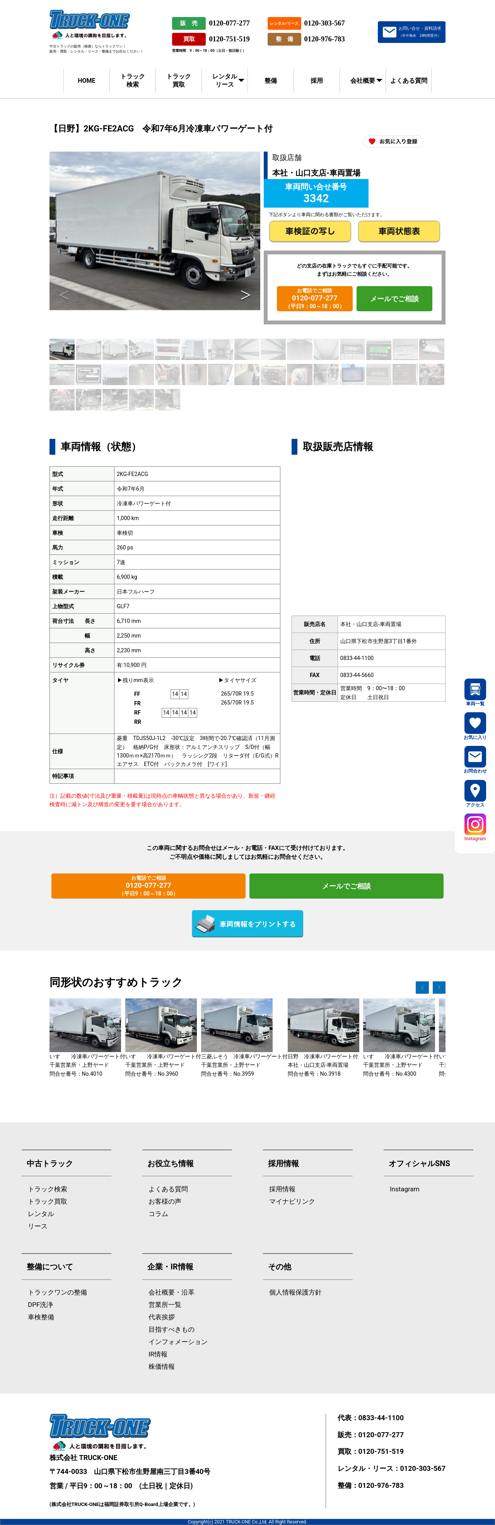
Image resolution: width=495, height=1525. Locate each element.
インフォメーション (178, 1342)
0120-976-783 (324, 39)
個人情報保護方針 (295, 1292)
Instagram (405, 1189)
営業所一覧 (164, 1305)
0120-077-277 (229, 23)
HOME (86, 80)
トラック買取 (178, 80)
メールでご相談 (394, 299)
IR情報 (157, 1354)
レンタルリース (224, 80)
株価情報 (161, 1366)
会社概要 (362, 80)
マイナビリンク (292, 1201)
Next (245, 295)
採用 (317, 80)
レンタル (41, 1214)
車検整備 (41, 1317)
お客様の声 (164, 1201)
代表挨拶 (161, 1317)
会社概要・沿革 (171, 1292)
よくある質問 (408, 80)
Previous (64, 295)
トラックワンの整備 (57, 1292)
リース (38, 1226)
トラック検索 (132, 80)
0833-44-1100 (381, 1418)
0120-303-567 (324, 23)
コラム (158, 1214)
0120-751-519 (229, 39)
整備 (271, 80)
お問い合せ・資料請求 (420, 32)
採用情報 (282, 1189)
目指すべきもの (171, 1329)
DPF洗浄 (40, 1305)
